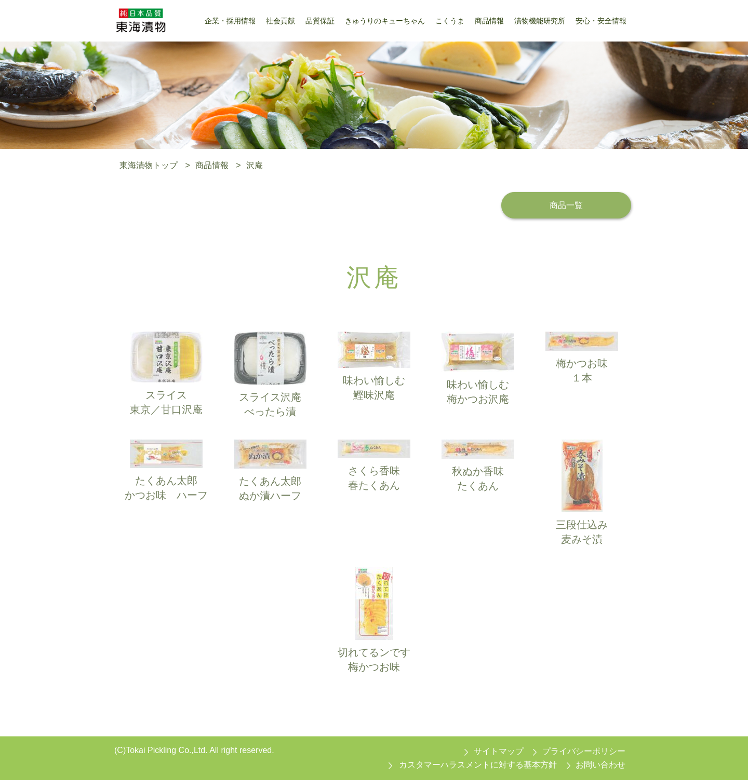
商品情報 (212, 165)
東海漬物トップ (148, 165)
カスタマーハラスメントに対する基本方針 (478, 764)
